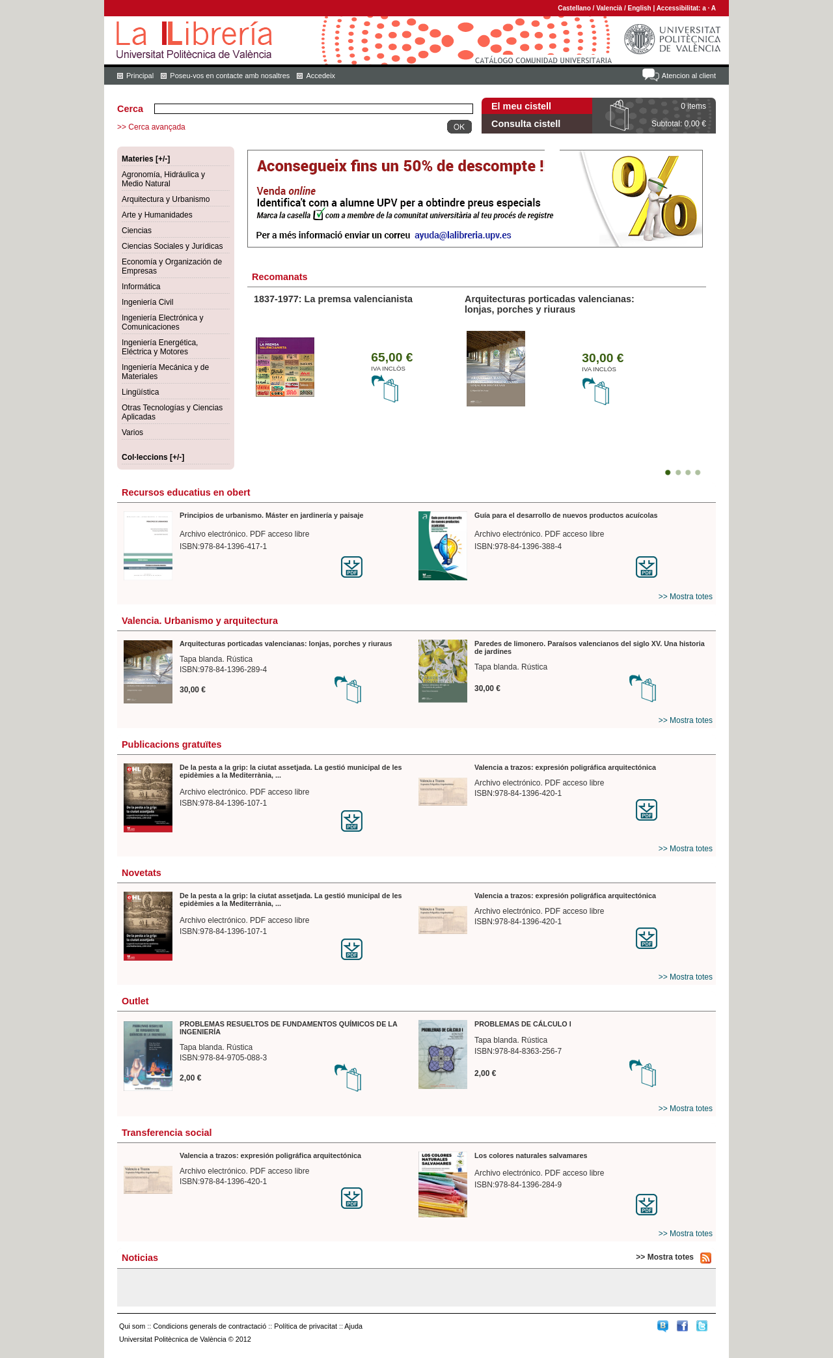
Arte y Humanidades (157, 214)
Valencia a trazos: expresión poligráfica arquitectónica (565, 767)
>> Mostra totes (686, 596)
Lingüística (140, 392)
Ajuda (353, 1326)
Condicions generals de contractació (209, 1326)
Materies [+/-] (146, 158)
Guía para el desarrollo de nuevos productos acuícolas (565, 515)
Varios (132, 432)
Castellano (574, 8)
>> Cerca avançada (151, 127)
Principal (140, 75)
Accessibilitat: (680, 8)
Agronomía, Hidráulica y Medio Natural (163, 179)
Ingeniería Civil (147, 302)
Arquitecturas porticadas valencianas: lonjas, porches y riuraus (550, 304)
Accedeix (320, 75)
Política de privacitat (305, 1326)
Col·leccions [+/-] (153, 457)
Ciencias (137, 230)
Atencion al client (689, 75)
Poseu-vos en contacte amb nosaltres (230, 75)
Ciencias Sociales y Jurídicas (172, 246)
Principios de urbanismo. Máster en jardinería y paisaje (272, 515)
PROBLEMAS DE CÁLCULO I (522, 1024)
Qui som (132, 1326)
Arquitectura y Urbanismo (166, 199)
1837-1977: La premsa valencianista (333, 299)
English (639, 8)
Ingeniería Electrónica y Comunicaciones (162, 322)
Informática (141, 286)
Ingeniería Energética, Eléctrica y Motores (160, 347)
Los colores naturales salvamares (530, 1155)
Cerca (130, 109)
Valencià (609, 8)
